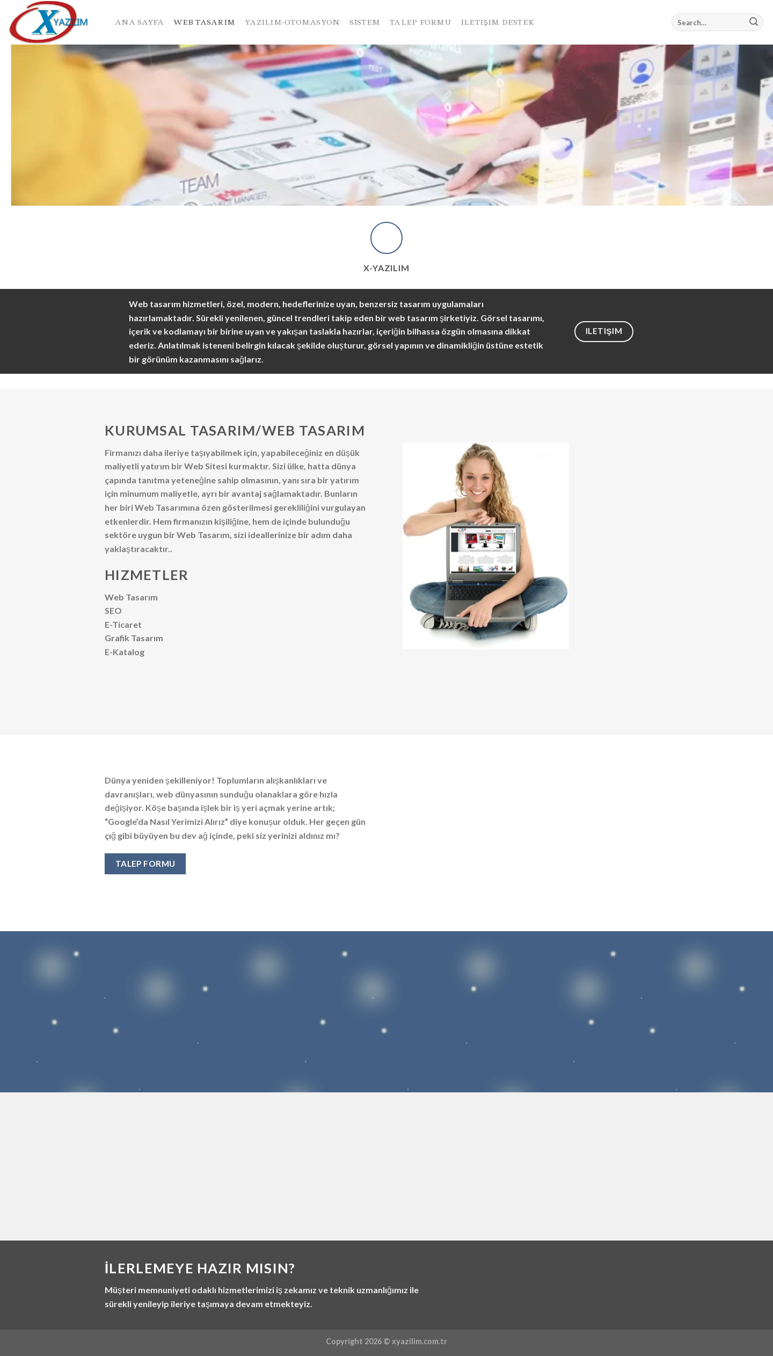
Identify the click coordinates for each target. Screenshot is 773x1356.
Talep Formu (420, 22)
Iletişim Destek (497, 22)
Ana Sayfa (139, 22)
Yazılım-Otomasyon (292, 22)
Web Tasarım (204, 22)
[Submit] (754, 22)
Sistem (365, 22)
